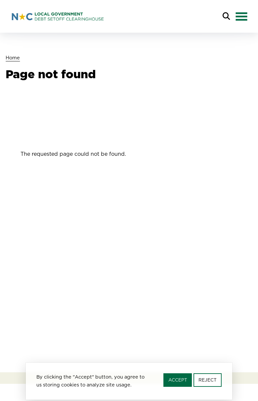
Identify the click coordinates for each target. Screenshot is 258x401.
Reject (207, 381)
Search (226, 16)
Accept (177, 381)
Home (13, 57)
